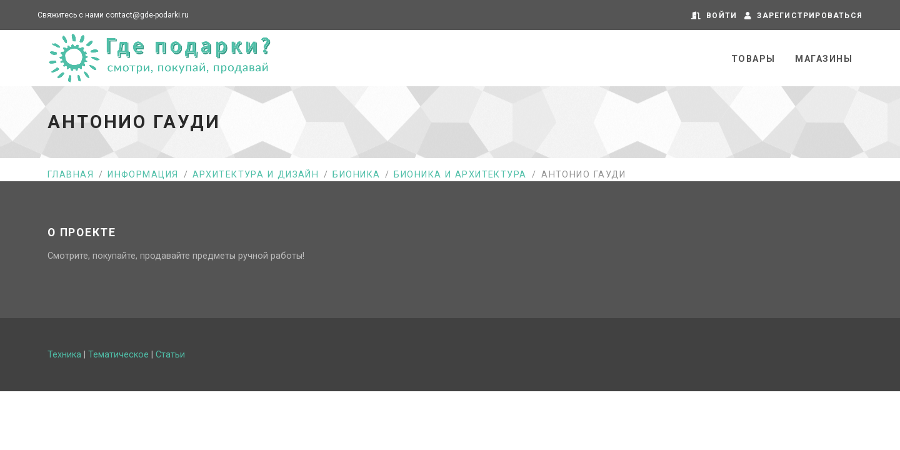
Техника (64, 354)
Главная (71, 174)
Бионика (356, 174)
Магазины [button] (823, 59)
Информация (143, 174)
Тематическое (118, 354)
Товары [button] (753, 59)
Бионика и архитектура (460, 174)
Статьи (170, 354)
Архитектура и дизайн (255, 174)
